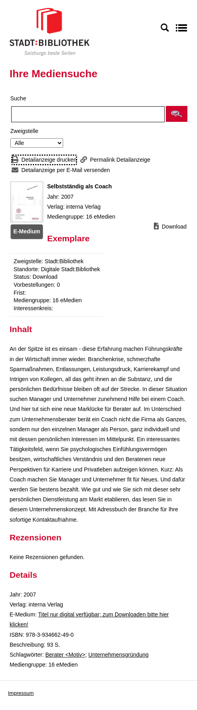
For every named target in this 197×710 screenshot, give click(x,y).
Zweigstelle (24, 131)
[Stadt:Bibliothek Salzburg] (50, 31)
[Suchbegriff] (88, 114)
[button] (176, 114)
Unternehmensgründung (118, 654)
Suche (18, 98)
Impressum (21, 693)
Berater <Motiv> (65, 654)
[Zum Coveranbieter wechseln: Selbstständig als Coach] (26, 202)
